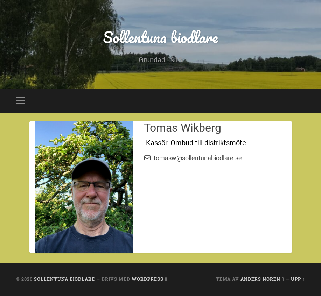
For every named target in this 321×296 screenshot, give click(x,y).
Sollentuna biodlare (160, 36)
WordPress (147, 279)
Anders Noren (260, 279)
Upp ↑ (298, 279)
